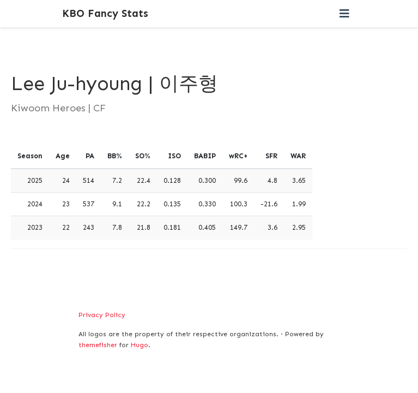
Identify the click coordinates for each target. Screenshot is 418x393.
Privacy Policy (101, 315)
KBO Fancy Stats (105, 13)
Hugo (139, 345)
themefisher (97, 345)
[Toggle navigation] (344, 13)
